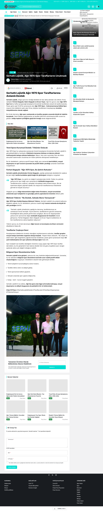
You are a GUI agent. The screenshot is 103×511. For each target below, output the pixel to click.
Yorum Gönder (12, 467)
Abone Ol (52, 367)
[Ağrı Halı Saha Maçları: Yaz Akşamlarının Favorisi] (37, 135)
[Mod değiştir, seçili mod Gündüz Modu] (85, 11)
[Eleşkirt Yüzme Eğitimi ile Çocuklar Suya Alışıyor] (58, 410)
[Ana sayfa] (6, 11)
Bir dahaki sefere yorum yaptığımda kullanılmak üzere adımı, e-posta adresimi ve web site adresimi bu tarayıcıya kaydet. (36, 462)
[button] (93, 6)
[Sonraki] (17, 15)
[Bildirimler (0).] (97, 6)
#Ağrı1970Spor (11, 289)
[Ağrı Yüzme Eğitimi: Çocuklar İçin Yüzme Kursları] (15, 410)
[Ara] (89, 6)
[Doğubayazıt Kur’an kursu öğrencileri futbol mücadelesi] (16, 135)
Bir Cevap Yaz (12, 427)
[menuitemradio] (89, 19)
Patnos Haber (15, 79)
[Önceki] (15, 15)
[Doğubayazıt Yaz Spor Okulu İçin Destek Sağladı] (37, 410)
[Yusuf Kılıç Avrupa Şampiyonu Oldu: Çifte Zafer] (58, 135)
